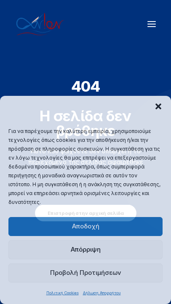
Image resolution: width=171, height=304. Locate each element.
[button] (158, 106)
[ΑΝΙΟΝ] (40, 24)
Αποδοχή (85, 226)
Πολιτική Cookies (62, 292)
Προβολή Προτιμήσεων (85, 273)
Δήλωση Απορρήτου (102, 292)
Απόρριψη (86, 249)
